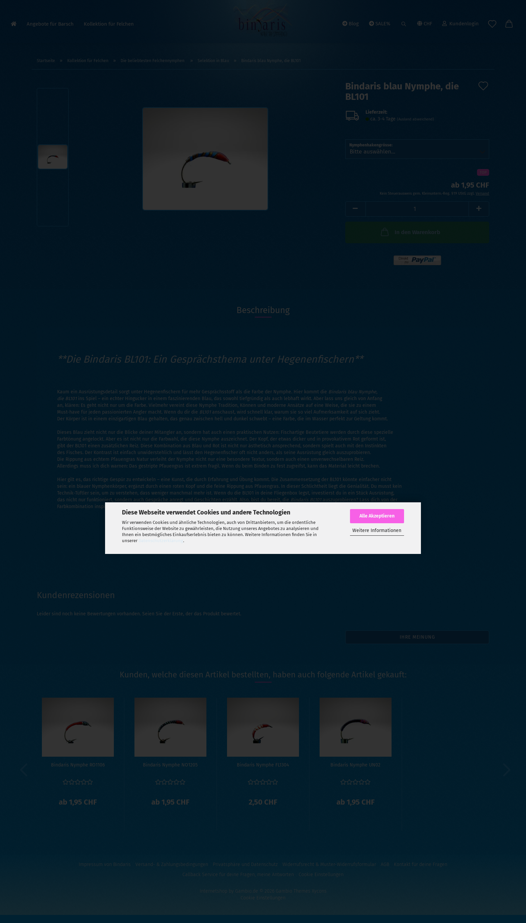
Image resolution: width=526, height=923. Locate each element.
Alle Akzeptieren (377, 516)
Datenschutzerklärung (161, 540)
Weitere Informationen (376, 530)
